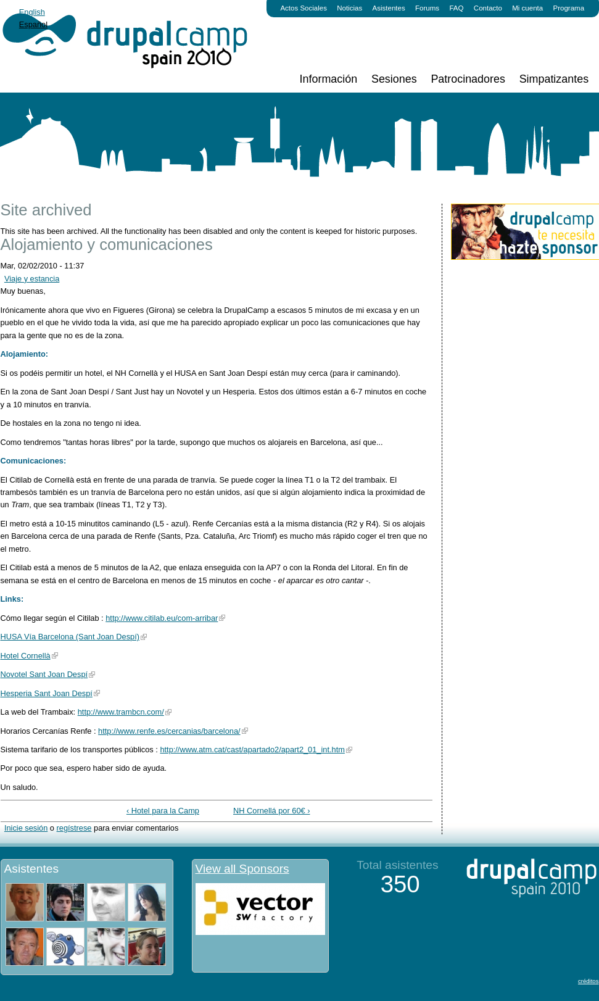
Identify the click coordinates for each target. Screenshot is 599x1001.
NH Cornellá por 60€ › (271, 810)
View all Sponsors (242, 868)
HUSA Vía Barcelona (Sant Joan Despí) (70, 636)
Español (33, 24)
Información (329, 79)
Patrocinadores (468, 79)
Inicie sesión (26, 828)
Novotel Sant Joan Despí (44, 674)
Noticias (349, 8)
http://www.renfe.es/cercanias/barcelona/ (169, 731)
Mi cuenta (527, 8)
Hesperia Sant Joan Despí (47, 693)
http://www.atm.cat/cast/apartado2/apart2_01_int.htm (252, 749)
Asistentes (389, 8)
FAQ (456, 8)
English (32, 12)
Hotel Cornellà (26, 655)
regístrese (74, 828)
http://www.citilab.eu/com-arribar (161, 618)
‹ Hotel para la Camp (162, 810)
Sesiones (394, 79)
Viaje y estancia (31, 278)
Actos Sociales (303, 8)
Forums (427, 8)
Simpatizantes (554, 79)
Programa (569, 8)
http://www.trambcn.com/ (121, 711)
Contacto (488, 8)
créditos (588, 981)
